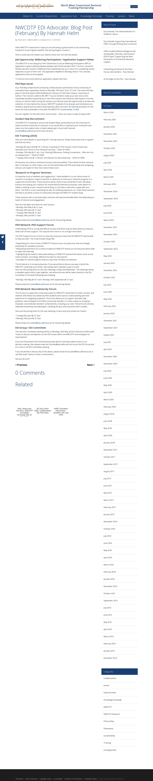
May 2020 (108, 385)
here (65, 79)
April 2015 (108, 629)
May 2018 (108, 428)
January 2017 (109, 514)
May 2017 (108, 493)
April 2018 (108, 435)
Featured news (110, 692)
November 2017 (110, 450)
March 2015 (109, 636)
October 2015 (109, 593)
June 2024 (108, 213)
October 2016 (109, 529)
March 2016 (109, 564)
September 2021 (111, 328)
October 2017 (109, 457)
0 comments (56, 40)
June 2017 (108, 485)
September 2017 (111, 464)
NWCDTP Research (112, 714)
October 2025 (109, 148)
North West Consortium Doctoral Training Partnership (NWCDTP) (17, 15)
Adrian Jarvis (21, 40)
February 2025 (110, 184)
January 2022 (109, 313)
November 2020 (110, 363)
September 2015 (111, 600)
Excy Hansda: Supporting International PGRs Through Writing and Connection (120, 42)
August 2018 (109, 414)
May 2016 (108, 550)
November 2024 (110, 191)
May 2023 (108, 256)
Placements (108, 728)
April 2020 (108, 392)
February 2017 (110, 507)
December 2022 (110, 270)
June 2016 (108, 543)
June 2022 (108, 292)
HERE (67, 149)
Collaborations (110, 678)
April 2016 (108, 557)
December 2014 (110, 658)
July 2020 (107, 371)
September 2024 (111, 198)
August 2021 (109, 335)
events (106, 685)
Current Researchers (46, 16)
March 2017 (109, 500)
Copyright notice (45, 779)
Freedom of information (73, 779)
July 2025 (107, 162)
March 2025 (109, 177)
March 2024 (109, 220)
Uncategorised (44, 40)
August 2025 (109, 155)
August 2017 (109, 471)
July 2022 (107, 284)
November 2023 (110, 234)
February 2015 (110, 643)
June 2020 (108, 378)
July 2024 (107, 205)
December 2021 (110, 320)
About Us (28, 16)
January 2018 (109, 442)
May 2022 (108, 299)
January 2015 (109, 651)
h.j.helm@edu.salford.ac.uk (27, 131)
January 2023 (109, 263)
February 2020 (110, 407)
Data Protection (31, 779)
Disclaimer (19, 779)
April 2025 (108, 170)
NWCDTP (108, 707)
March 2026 (109, 112)
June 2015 (108, 615)
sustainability (109, 735)
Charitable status (90, 779)
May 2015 (108, 622)
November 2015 (110, 586)
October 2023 (109, 241)
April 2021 (108, 349)
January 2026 (109, 127)
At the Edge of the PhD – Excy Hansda (119, 79)
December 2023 (110, 227)
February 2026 (110, 119)
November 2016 (110, 521)
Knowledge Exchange (91, 16)
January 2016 (109, 579)
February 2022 (110, 306)
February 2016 (110, 572)
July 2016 (107, 536)
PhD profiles (109, 721)
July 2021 (107, 342)
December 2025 (110, 134)
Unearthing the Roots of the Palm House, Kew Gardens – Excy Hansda (119, 70)
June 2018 (108, 421)
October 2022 (109, 277)
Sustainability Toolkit (70, 109)
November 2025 (110, 141)
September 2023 (111, 249)
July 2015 (107, 607)
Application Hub (69, 16)
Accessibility (58, 779)
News (131, 16)
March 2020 (109, 399)
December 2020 (110, 356)
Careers (121, 16)
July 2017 (107, 478)
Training (110, 16)
